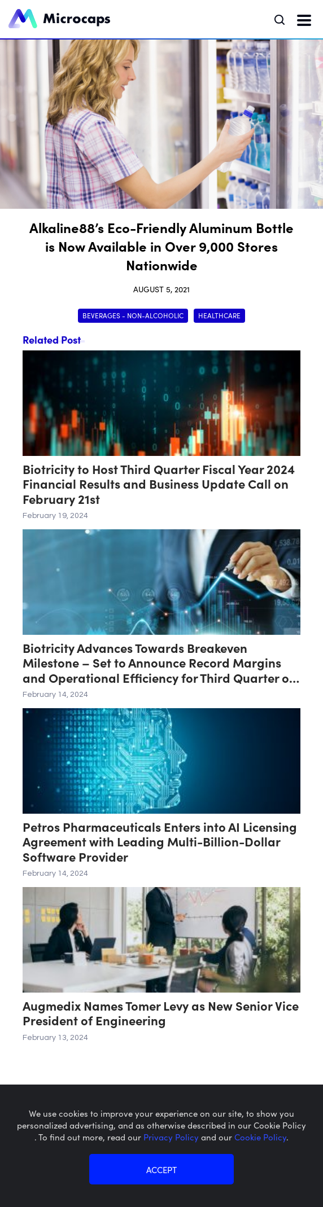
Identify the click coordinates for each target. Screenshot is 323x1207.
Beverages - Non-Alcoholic (133, 315)
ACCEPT (161, 1169)
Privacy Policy (172, 1137)
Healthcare (219, 315)
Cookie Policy (260, 1137)
